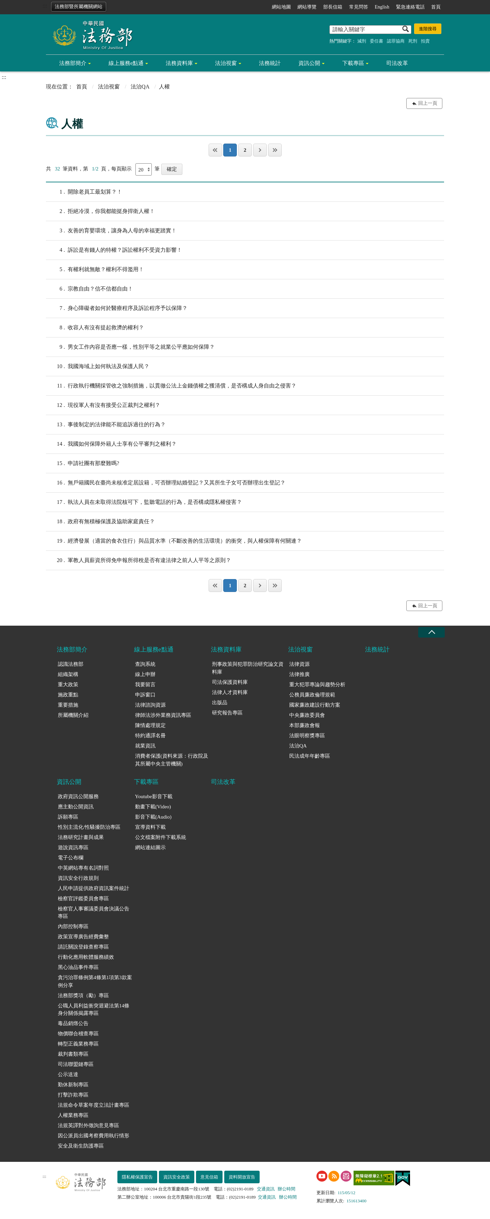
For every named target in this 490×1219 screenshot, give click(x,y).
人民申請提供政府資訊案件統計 (93, 888)
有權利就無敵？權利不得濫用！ (95, 269)
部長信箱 (332, 7)
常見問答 (358, 7)
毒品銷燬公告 (73, 1023)
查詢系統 (145, 664)
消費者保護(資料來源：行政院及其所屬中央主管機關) (171, 760)
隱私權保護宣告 (137, 1177)
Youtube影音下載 (154, 796)
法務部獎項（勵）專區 (83, 995)
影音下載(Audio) (153, 817)
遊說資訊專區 (73, 847)
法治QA (140, 86)
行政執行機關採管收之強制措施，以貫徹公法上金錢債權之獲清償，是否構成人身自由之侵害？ (171, 386)
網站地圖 (281, 7)
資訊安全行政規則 (78, 878)
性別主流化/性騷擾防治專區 (89, 827)
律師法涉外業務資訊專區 (163, 715)
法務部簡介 (72, 63)
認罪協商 (396, 41)
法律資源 (299, 664)
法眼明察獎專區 (307, 735)
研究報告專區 (227, 712)
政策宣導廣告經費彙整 (83, 936)
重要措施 (68, 705)
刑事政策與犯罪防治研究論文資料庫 (247, 668)
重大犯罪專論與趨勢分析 (317, 684)
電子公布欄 (70, 857)
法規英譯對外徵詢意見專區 (88, 1125)
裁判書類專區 (73, 1054)
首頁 (436, 7)
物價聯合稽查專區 (78, 1033)
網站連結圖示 (150, 847)
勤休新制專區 (73, 1084)
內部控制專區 (73, 926)
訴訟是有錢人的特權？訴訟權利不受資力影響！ (114, 250)
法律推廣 (299, 674)
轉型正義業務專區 (78, 1044)
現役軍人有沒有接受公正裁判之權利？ (103, 405)
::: (45, 6)
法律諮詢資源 (150, 705)
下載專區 (353, 63)
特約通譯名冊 (150, 735)
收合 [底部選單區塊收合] (431, 632)
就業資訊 (145, 745)
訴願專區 (68, 817)
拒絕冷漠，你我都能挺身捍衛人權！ (100, 211)
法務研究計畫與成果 (81, 837)
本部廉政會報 (304, 725)
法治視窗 (226, 63)
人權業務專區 (73, 1115)
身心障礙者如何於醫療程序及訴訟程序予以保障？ (116, 308)
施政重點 (68, 694)
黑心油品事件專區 (78, 967)
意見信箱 (209, 1177)
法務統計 (270, 63)
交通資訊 (266, 1188)
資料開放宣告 (242, 1177)
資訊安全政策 (176, 1177)
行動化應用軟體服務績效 (86, 957)
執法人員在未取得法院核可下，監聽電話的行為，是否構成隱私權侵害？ (144, 502)
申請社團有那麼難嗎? (82, 463)
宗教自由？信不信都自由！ (89, 289)
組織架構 (68, 674)
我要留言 (145, 684)
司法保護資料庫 (230, 682)
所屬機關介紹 (73, 715)
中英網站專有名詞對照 (83, 868)
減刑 (361, 41)
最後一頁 (275, 150)
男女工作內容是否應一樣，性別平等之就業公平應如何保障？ (130, 347)
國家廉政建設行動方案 (314, 705)
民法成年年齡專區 (309, 756)
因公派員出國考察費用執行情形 (93, 1135)
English (382, 7)
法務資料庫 (179, 63)
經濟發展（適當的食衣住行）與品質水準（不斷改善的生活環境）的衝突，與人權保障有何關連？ (174, 541)
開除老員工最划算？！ (84, 192)
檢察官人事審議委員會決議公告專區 (93, 912)
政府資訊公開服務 (78, 796)
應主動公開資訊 (76, 806)
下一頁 (260, 150)
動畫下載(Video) (153, 806)
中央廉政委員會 (307, 715)
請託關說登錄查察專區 (83, 947)
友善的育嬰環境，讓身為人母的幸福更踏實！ (111, 231)
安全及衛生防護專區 (81, 1146)
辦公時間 (286, 1188)
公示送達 (68, 1074)
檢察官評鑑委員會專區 (83, 898)
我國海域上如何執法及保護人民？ (97, 366)
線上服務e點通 (126, 63)
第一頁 (215, 150)
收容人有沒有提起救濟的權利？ (95, 328)
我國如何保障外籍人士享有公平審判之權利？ (111, 444)
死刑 (412, 41)
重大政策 (68, 684)
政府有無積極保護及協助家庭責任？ (100, 521)
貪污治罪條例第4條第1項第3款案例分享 (95, 981)
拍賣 (425, 41)
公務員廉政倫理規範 (312, 694)
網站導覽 (306, 7)
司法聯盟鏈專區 (76, 1064)
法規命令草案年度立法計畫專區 (93, 1105)
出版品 (219, 702)
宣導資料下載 (150, 827)
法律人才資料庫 (230, 692)
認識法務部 (70, 664)
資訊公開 (309, 63)
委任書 (376, 41)
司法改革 (397, 63)
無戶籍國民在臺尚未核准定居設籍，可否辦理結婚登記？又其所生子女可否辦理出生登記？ (165, 483)
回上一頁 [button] (427, 103)
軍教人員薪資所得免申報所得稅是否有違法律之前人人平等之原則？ (138, 560)
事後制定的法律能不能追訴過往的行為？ (106, 425)
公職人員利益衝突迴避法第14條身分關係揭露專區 (93, 1009)
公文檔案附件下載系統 (160, 837)
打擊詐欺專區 (73, 1095)
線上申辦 (145, 674)
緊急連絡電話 (410, 7)
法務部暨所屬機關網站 (78, 6)
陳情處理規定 (150, 725)
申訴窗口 (145, 694)
